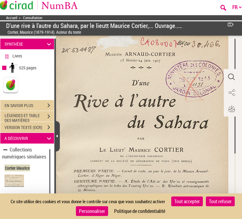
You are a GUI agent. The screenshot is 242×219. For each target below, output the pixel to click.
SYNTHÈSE (29, 44)
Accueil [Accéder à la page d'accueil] (11, 17)
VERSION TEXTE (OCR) (29, 127)
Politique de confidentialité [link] (139, 211)
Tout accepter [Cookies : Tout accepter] (187, 201)
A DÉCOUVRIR (29, 138)
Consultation (32, 17)
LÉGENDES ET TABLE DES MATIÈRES (29, 117)
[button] (231, 77)
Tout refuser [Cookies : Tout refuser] (220, 201)
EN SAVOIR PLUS (29, 105)
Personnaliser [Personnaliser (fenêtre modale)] (92, 211)
